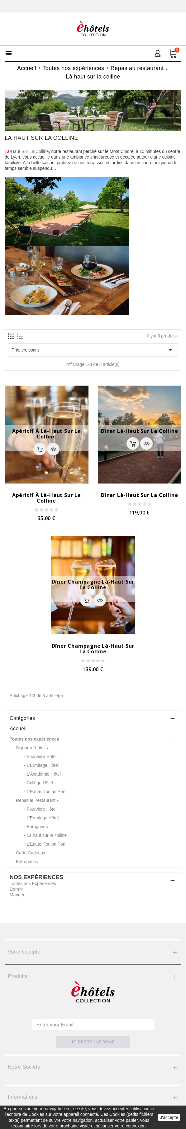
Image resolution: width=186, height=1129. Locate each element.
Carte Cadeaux (30, 852)
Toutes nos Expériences (33, 883)
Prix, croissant (93, 350)
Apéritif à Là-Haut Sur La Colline (46, 433)
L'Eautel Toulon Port (46, 791)
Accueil (18, 728)
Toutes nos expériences (34, 739)
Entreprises (27, 861)
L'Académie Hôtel (44, 774)
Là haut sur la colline (47, 835)
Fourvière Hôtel (42, 756)
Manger (17, 894)
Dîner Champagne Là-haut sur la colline (93, 584)
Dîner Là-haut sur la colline (139, 431)
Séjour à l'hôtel (30, 747)
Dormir (16, 889)
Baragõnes (37, 826)
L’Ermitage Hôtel (43, 765)
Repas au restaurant (35, 800)
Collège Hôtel (40, 782)
